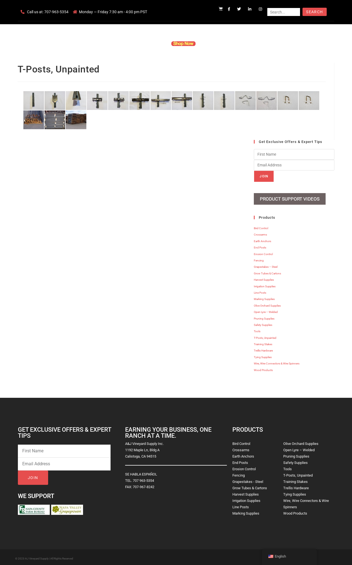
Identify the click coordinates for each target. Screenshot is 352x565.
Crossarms (260, 232)
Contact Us (239, 43)
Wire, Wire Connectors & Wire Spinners (276, 361)
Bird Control (261, 226)
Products (155, 43)
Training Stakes (263, 342)
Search (314, 12)
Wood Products (263, 368)
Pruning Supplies (264, 316)
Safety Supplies (263, 323)
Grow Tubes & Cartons (267, 271)
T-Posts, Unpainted (265, 335)
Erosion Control (263, 252)
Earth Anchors (262, 239)
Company (131, 43)
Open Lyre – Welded (266, 310)
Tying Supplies (263, 355)
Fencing (259, 258)
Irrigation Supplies (265, 284)
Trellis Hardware (263, 348)
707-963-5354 (56, 12)
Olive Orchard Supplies (267, 303)
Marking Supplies (264, 297)
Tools (257, 329)
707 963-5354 (143, 478)
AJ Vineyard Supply (37, 556)
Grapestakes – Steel (265, 265)
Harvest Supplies (264, 277)
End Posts (260, 245)
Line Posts (260, 290)
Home (110, 43)
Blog (261, 43)
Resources (213, 43)
